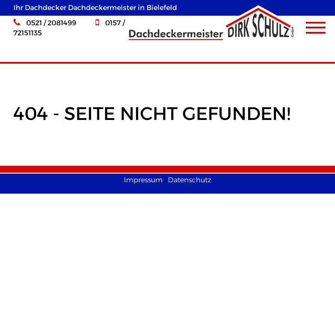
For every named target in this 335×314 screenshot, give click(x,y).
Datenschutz (189, 180)
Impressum (143, 180)
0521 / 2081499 (45, 23)
